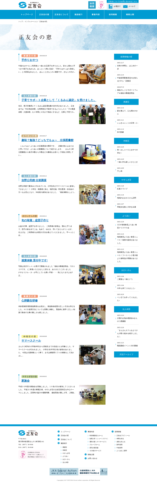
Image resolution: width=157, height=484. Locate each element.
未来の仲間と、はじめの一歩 (128, 65)
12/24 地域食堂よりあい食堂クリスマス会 (128, 224)
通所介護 (98, 442)
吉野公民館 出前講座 (33, 180)
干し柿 (128, 169)
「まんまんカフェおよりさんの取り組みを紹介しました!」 (128, 332)
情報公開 (91, 454)
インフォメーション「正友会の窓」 (36, 21)
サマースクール (31, 340)
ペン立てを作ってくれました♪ (128, 297)
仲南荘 (65, 450)
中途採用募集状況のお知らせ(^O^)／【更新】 (128, 78)
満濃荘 (65, 447)
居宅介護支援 (94, 448)
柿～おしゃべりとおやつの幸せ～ (128, 150)
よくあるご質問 (122, 451)
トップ (20, 21)
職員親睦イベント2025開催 (128, 344)
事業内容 (91, 432)
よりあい (65, 456)
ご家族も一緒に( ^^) (128, 277)
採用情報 (118, 432)
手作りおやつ (29, 59)
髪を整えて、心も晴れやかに (128, 111)
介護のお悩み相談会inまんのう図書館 (128, 318)
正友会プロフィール (123, 435)
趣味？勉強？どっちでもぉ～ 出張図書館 (47, 140)
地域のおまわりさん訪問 (128, 196)
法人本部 (65, 462)
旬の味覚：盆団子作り (35, 220)
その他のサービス (95, 451)
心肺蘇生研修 (29, 300)
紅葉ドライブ (128, 187)
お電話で (117, 6)
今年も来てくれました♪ (128, 286)
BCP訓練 (128, 130)
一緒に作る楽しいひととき (128, 160)
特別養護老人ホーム (96, 435)
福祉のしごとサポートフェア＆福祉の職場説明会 (128, 90)
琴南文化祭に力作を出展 (128, 205)
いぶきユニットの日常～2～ (128, 121)
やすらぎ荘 (66, 453)
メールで (131, 6)
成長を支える (121, 442)
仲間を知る (120, 438)
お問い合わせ (92, 458)
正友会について (66, 439)
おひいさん (66, 459)
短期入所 (99, 438)
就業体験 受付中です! (34, 260)
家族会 (25, 380)
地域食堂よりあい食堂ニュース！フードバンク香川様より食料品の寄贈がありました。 (128, 255)
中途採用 (119, 448)
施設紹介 (64, 443)
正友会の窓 (65, 435)
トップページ (65, 432)
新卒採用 (119, 445)
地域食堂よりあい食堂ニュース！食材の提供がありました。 (128, 238)
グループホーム (95, 445)
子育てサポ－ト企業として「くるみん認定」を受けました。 (58, 100)
